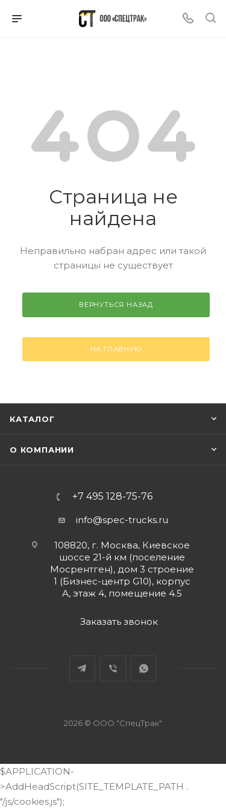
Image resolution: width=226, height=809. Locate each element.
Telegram (82, 668)
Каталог (32, 419)
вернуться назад (116, 304)
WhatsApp (144, 668)
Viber (113, 668)
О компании (42, 449)
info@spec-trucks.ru (122, 519)
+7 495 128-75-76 (112, 496)
